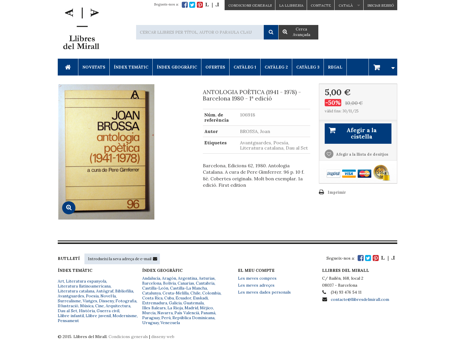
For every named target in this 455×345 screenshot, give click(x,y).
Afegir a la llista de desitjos (361, 154)
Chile (195, 293)
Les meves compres (257, 278)
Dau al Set (67, 310)
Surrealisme (69, 300)
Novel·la (108, 296)
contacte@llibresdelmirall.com (360, 299)
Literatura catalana (76, 291)
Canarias (186, 283)
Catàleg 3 (307, 67)
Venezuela (170, 322)
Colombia (211, 293)
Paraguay (151, 317)
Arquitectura (118, 305)
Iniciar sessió (380, 5)
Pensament (68, 320)
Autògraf (104, 291)
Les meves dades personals (264, 292)
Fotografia (125, 300)
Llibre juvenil (98, 315)
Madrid (191, 307)
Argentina (187, 278)
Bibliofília (124, 291)
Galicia (175, 303)
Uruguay (150, 322)
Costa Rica (152, 298)
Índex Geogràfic (177, 67)
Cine (99, 305)
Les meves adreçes (256, 285)
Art (61, 281)
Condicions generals (128, 336)
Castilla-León (155, 288)
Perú (166, 317)
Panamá (208, 312)
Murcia (149, 312)
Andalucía (151, 278)
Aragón (169, 278)
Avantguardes (71, 296)
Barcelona (151, 283)
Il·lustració (68, 305)
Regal (335, 67)
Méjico (206, 307)
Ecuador (183, 298)
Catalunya (151, 293)
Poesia (92, 296)
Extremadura (154, 303)
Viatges (90, 300)
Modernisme (125, 315)
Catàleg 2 (276, 67)
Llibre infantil (71, 315)
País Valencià (186, 312)
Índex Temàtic (131, 67)
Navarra (165, 312)
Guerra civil (108, 310)
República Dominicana (193, 317)
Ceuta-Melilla (175, 293)
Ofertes (215, 67)
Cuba (169, 298)
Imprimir (337, 192)
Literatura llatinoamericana (84, 286)
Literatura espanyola (86, 281)
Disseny (106, 300)
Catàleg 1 (245, 67)
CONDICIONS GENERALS (250, 5)
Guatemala (193, 303)
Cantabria (205, 283)
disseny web (162, 336)
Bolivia (169, 283)
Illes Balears (154, 307)
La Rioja (175, 307)
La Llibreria (291, 5)
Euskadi (200, 298)
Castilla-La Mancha (188, 288)
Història (87, 310)
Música (86, 305)
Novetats (93, 67)
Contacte (321, 5)
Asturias (207, 278)
